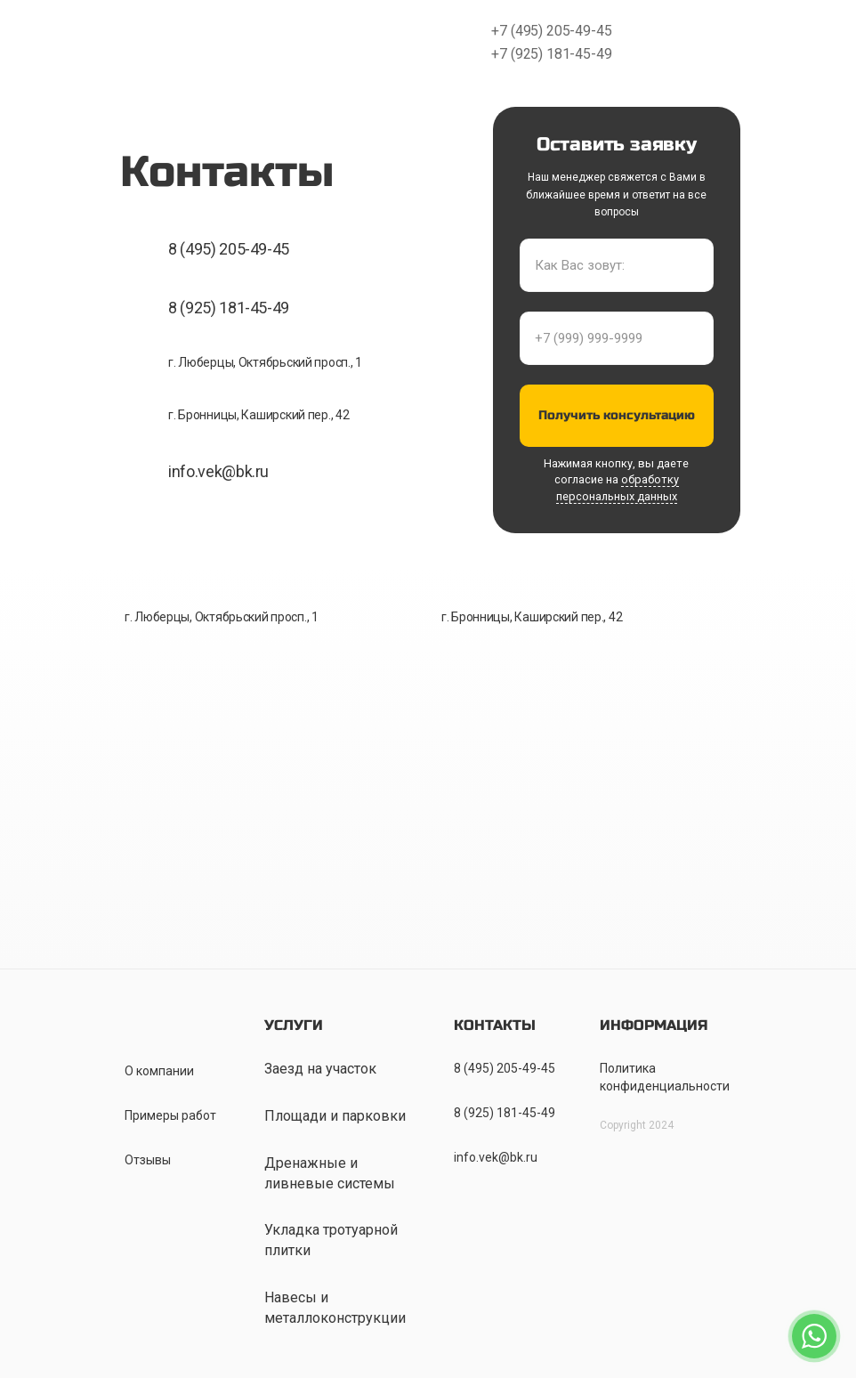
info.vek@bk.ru (218, 471)
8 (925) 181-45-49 (228, 307)
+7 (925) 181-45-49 (551, 53)
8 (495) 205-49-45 (228, 248)
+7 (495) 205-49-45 (551, 30)
